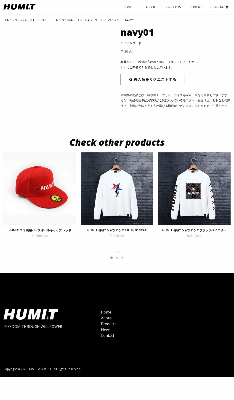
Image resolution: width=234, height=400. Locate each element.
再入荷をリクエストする (152, 79)
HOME (127, 7)
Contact (107, 338)
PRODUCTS (173, 7)
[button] (111, 257)
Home (106, 315)
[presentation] (115, 251)
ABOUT (150, 7)
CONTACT (196, 7)
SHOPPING (219, 7)
